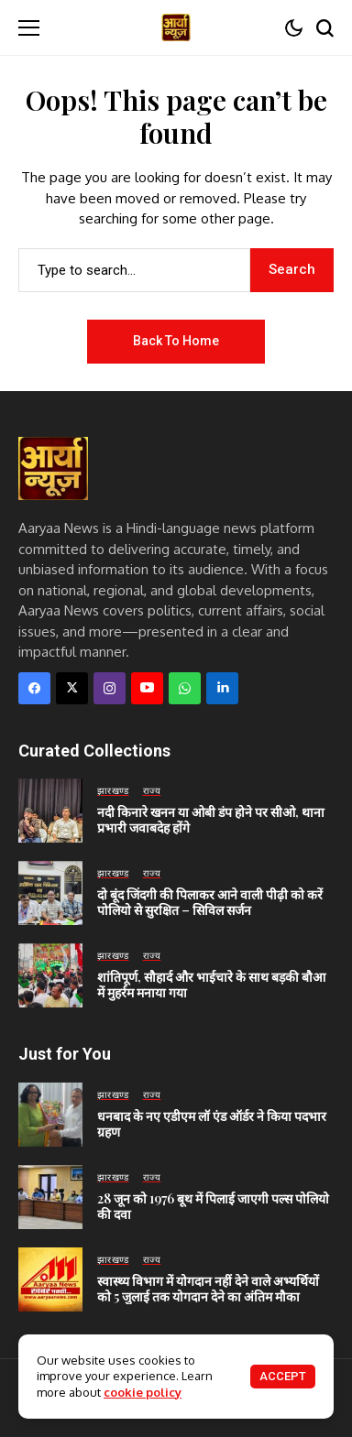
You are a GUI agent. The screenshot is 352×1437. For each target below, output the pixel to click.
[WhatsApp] (185, 688)
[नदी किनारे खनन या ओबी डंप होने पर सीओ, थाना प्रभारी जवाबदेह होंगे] (50, 810)
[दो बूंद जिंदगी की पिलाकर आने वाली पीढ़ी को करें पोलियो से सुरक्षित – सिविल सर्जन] (50, 893)
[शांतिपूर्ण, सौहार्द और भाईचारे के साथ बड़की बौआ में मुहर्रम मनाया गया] (50, 975)
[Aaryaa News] (176, 27)
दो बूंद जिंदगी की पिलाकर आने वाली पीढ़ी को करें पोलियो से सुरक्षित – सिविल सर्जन (210, 902)
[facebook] (34, 688)
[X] (72, 688)
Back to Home (176, 340)
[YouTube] (147, 688)
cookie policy (143, 1392)
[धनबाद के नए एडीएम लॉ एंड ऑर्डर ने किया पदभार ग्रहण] (50, 1115)
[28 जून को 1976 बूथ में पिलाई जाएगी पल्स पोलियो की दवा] (50, 1197)
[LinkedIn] (222, 688)
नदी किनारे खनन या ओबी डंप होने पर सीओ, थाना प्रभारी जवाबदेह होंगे (210, 819)
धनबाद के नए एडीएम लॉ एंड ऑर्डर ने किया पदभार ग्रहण (211, 1123)
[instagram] (110, 688)
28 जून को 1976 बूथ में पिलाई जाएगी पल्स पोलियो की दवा (213, 1206)
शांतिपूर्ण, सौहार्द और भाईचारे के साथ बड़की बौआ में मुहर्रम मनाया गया (211, 984)
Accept (282, 1376)
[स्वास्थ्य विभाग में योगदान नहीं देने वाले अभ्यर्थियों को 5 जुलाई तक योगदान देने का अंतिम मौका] (50, 1279)
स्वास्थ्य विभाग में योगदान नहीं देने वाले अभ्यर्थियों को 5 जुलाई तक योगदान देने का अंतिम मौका (208, 1288)
